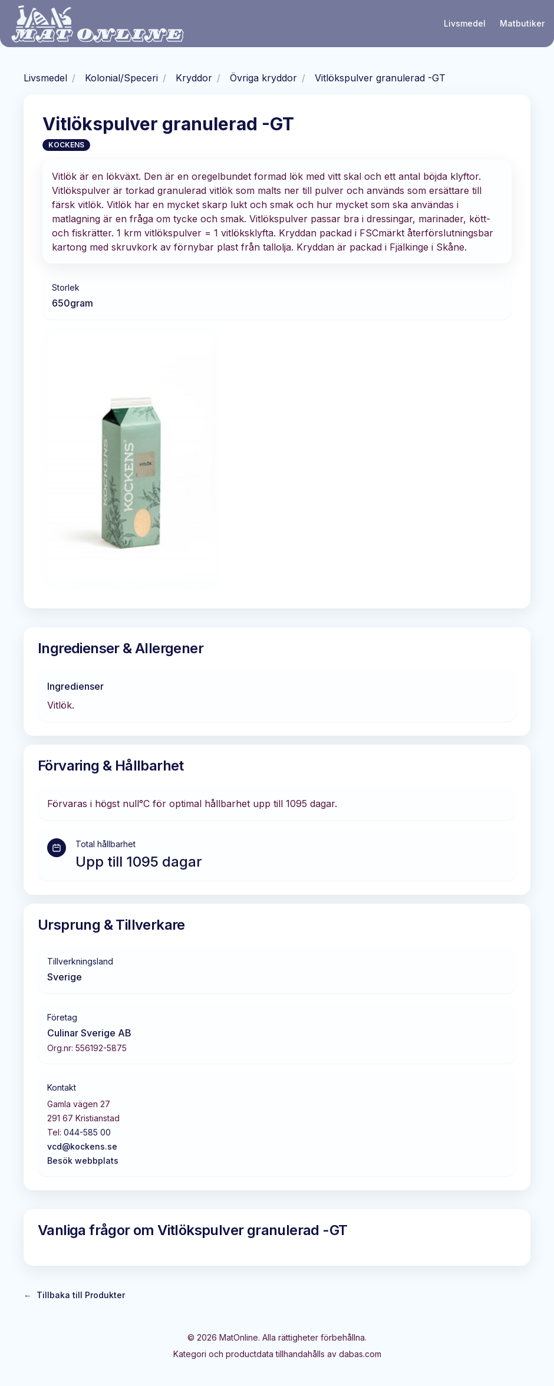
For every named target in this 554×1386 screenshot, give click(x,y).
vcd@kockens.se (82, 1146)
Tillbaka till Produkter (74, 1295)
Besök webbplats (82, 1160)
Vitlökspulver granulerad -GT (380, 78)
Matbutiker (522, 23)
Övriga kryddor (263, 78)
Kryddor (194, 78)
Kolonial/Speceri (121, 78)
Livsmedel (465, 23)
